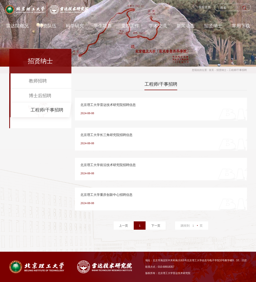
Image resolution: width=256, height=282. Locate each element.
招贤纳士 (213, 25)
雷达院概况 (17, 25)
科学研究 (75, 25)
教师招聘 (38, 80)
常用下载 (241, 25)
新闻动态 (186, 25)
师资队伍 (47, 25)
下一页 (155, 225)
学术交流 (158, 25)
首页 (211, 70)
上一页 (123, 225)
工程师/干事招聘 (238, 70)
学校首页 (205, 7)
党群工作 (130, 25)
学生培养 (103, 25)
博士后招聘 (40, 95)
